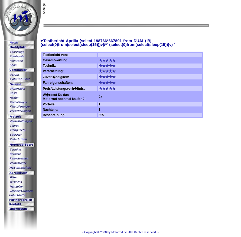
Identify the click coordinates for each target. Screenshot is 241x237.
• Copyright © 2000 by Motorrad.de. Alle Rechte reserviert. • (120, 232)
